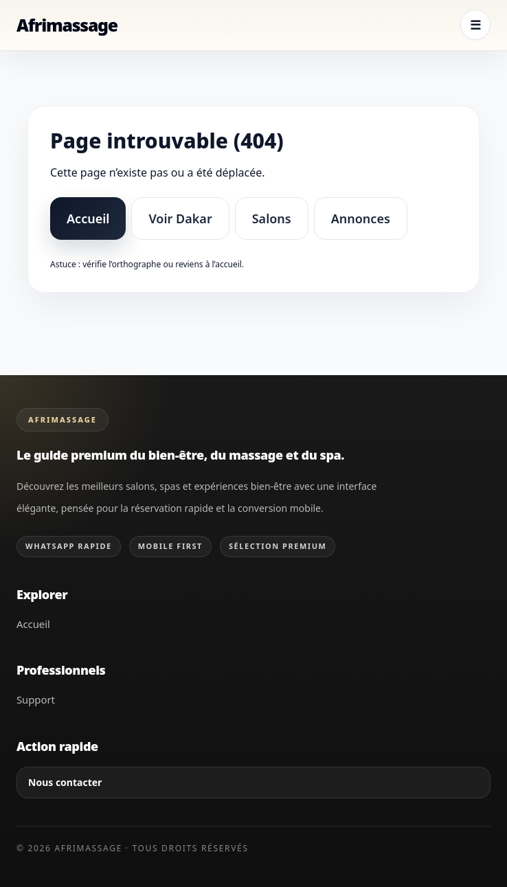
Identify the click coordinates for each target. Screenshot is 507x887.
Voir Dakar (180, 218)
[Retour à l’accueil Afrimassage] (66, 25)
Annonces (360, 218)
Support (35, 699)
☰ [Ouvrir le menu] (475, 24)
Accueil (88, 218)
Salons (271, 218)
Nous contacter (65, 782)
